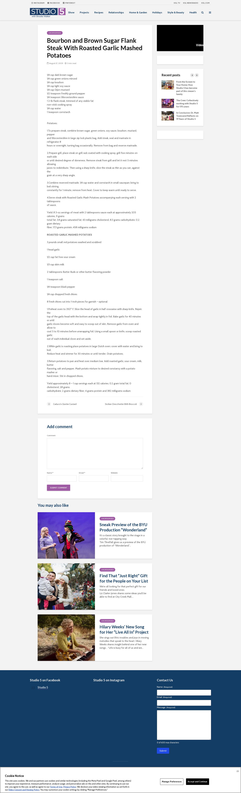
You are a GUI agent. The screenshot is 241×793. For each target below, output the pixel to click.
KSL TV (177, 3)
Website (114, 473)
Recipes (98, 12)
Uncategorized (55, 33)
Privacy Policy (69, 787)
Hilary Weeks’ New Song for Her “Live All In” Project (124, 629)
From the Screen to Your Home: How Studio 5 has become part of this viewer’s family (186, 88)
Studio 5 (43, 687)
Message (166, 707)
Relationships (116, 12)
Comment (51, 435)
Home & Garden (138, 12)
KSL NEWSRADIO (190, 3)
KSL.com (205, 3)
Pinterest (69, 3)
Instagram (37, 3)
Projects (84, 12)
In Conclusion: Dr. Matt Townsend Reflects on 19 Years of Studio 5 (187, 115)
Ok (238, 771)
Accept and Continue (197, 781)
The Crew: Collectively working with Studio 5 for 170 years (187, 103)
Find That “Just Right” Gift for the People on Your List (124, 578)
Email (82, 473)
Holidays (157, 12)
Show (71, 12)
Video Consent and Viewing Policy (23, 790)
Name (50, 473)
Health (193, 12)
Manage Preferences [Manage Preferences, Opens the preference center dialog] (172, 781)
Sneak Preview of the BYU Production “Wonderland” (123, 527)
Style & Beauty (175, 12)
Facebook (54, 3)
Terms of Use (56, 787)
